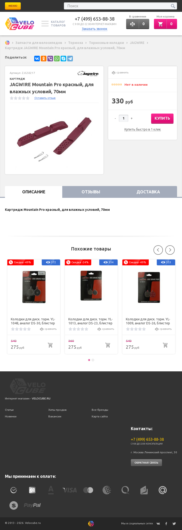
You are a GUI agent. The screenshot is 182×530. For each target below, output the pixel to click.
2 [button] (92, 360)
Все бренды (100, 409)
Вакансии (54, 416)
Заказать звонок (94, 29)
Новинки (11, 416)
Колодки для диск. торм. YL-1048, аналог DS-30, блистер (33, 321)
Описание (33, 192)
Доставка (148, 192)
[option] (54, 139)
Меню (12, 5)
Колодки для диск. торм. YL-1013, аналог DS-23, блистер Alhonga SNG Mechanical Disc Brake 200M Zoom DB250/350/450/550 (90, 321)
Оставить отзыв (44, 97)
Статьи (9, 409)
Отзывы (91, 192)
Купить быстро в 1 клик (142, 129)
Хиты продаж (57, 409)
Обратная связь (146, 462)
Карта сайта (100, 416)
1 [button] (89, 360)
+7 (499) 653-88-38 (95, 18)
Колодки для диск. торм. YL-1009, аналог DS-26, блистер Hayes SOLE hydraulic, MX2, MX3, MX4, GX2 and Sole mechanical (148, 321)
